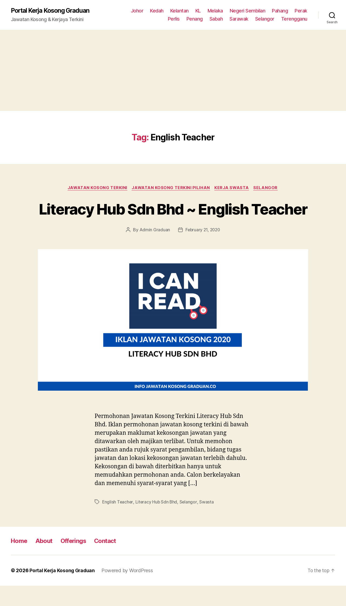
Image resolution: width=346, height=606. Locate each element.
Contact (113, 561)
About (46, 561)
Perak (301, 11)
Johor (137, 11)
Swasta (208, 522)
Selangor (264, 19)
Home (20, 561)
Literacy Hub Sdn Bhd (157, 522)
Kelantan (179, 11)
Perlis (174, 19)
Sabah (216, 19)
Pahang (280, 11)
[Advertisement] (173, 70)
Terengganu (294, 19)
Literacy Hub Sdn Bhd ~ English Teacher (173, 219)
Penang (195, 19)
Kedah (157, 11)
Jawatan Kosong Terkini (96, 188)
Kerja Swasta (232, 188)
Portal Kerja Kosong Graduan (53, 11)
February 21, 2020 (203, 250)
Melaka (215, 11)
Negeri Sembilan (247, 11)
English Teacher (118, 522)
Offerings (78, 561)
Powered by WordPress (129, 591)
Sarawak (238, 19)
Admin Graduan (153, 250)
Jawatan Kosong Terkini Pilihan (171, 188)
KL (198, 11)
